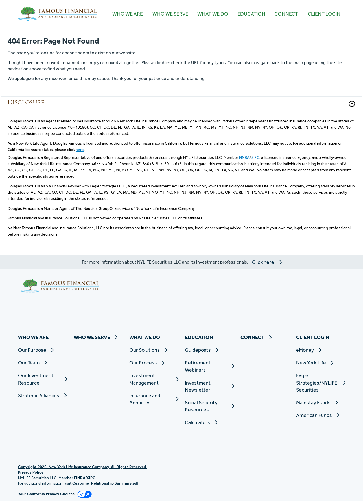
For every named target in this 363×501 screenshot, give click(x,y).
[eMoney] (320, 349)
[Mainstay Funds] (320, 402)
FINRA (244, 157)
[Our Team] (42, 362)
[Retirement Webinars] (209, 366)
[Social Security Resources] (209, 406)
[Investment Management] (153, 379)
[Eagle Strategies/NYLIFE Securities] (320, 382)
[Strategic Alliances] (42, 395)
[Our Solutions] (153, 349)
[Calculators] (209, 422)
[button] (352, 103)
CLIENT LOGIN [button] (324, 14)
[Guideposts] (209, 349)
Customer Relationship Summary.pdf (105, 483)
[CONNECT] (286, 14)
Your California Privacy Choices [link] (46, 494)
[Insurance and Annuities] (153, 399)
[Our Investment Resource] (42, 379)
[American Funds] (320, 415)
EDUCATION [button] (251, 14)
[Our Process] (153, 362)
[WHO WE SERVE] (170, 14)
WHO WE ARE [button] (127, 14)
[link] (181, 107)
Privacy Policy (30, 472)
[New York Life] (320, 362)
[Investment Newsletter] (209, 386)
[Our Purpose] (42, 349)
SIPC (255, 157)
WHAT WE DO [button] (212, 14)
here (80, 149)
